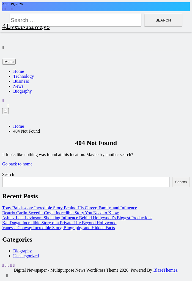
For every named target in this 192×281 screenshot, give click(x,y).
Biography (22, 91)
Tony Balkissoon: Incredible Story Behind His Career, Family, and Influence (69, 207)
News (18, 86)
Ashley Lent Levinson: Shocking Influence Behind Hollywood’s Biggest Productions (77, 217)
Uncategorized (26, 255)
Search (8, 174)
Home (18, 71)
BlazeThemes (165, 270)
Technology (23, 76)
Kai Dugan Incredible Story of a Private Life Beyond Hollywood (59, 222)
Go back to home (17, 164)
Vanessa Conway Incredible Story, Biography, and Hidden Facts (58, 227)
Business (21, 81)
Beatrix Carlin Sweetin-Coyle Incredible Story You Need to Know (60, 212)
